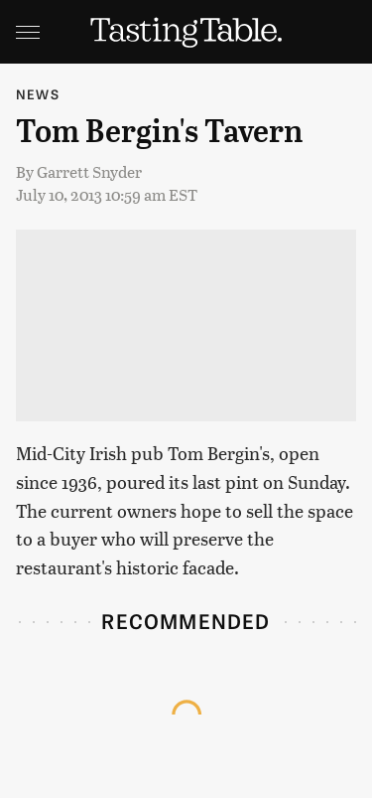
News (38, 93)
